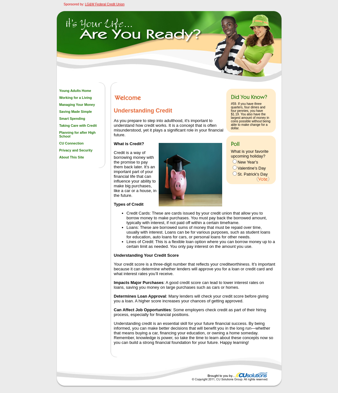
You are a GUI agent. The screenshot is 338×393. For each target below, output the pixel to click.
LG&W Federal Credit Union (105, 4)
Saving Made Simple (75, 111)
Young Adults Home (75, 91)
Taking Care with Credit (78, 125)
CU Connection (71, 143)
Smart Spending (72, 118)
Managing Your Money (77, 104)
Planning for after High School (77, 134)
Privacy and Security (76, 150)
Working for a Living (75, 98)
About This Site (71, 157)
